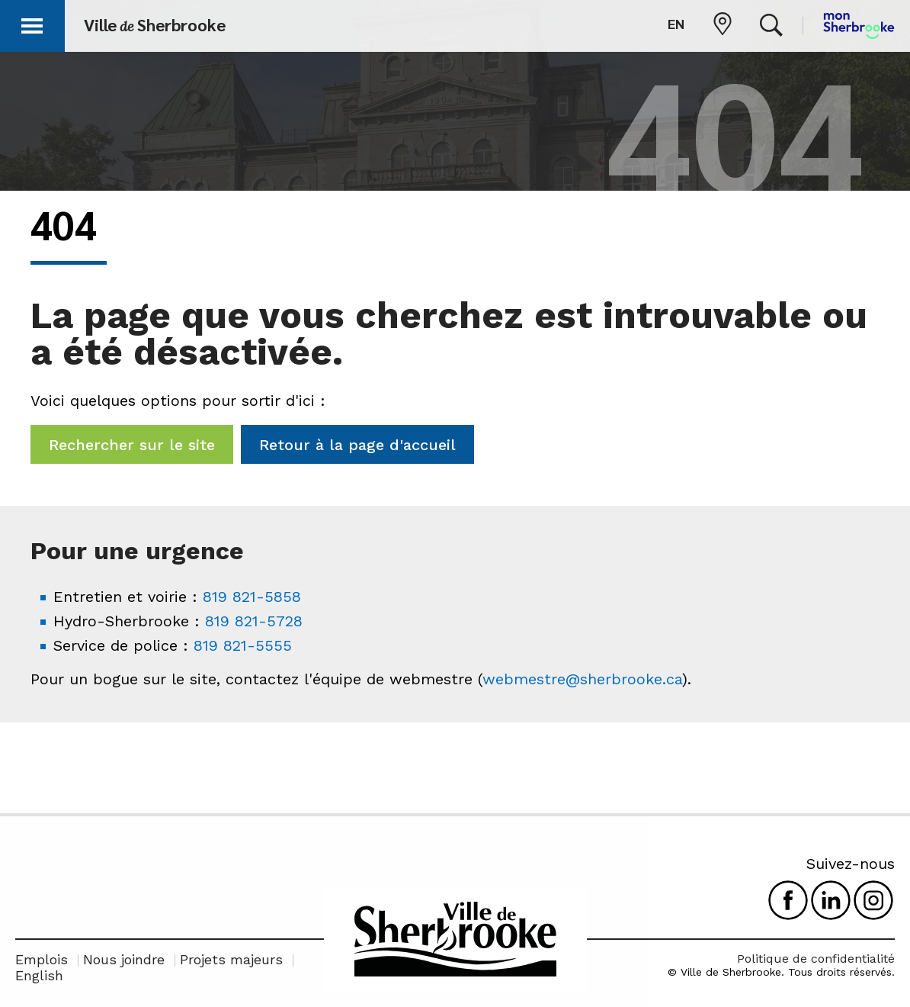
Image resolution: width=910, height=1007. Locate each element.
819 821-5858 (252, 596)
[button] (32, 23)
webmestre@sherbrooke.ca (582, 679)
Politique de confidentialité (816, 958)
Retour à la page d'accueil (357, 445)
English (39, 975)
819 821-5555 (243, 645)
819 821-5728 (254, 621)
